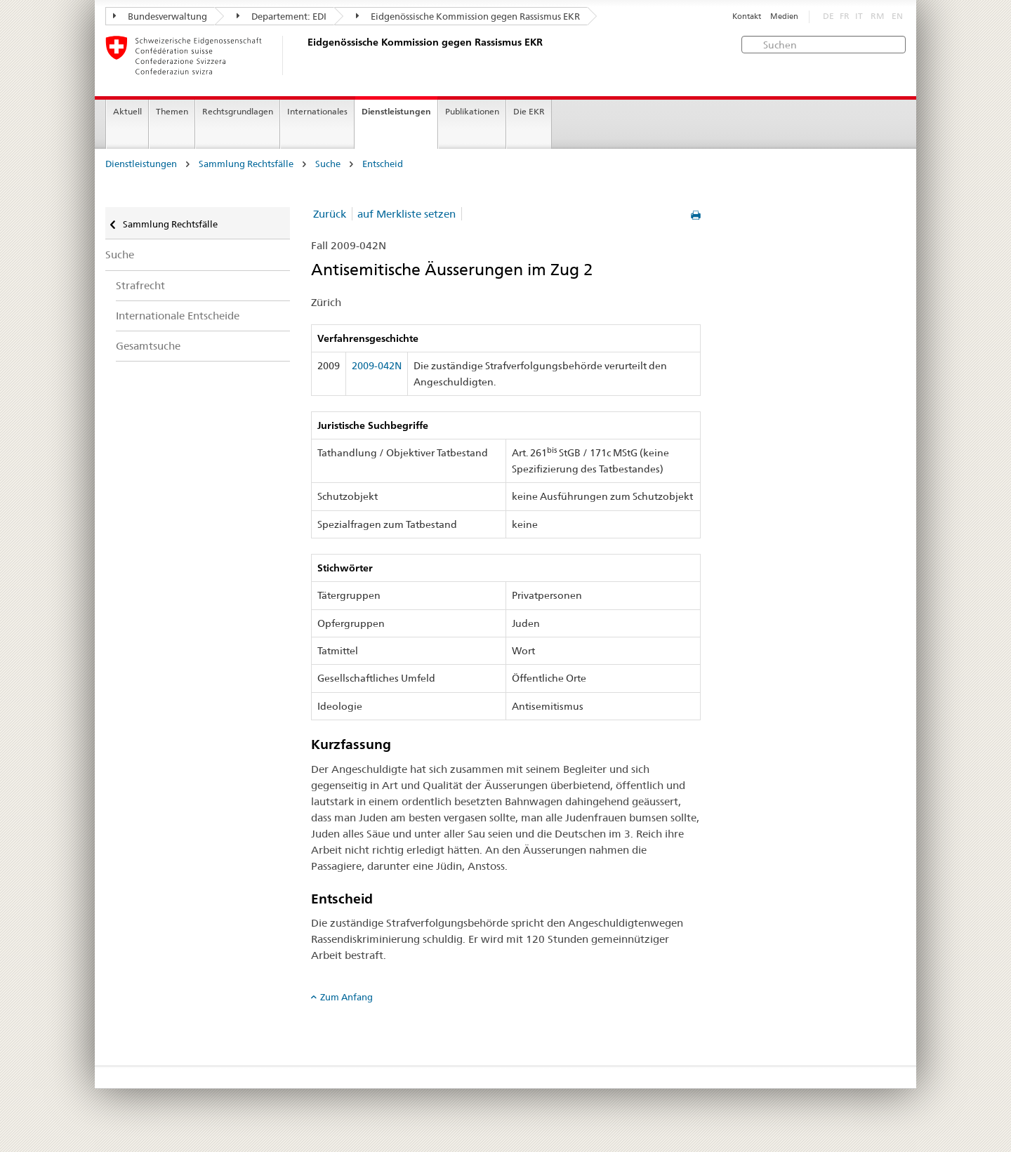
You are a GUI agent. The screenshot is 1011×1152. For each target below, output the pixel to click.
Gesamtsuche (148, 345)
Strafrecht (140, 285)
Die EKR (529, 111)
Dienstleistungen (396, 111)
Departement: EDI (281, 16)
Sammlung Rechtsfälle (246, 164)
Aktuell (127, 111)
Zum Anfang (346, 996)
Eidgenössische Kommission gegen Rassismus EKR (468, 16)
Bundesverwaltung (160, 16)
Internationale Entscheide (177, 315)
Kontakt (746, 16)
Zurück (329, 213)
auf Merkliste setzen (406, 213)
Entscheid (382, 164)
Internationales (317, 111)
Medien (784, 16)
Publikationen (472, 111)
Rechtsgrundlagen (237, 111)
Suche (328, 164)
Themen (172, 111)
